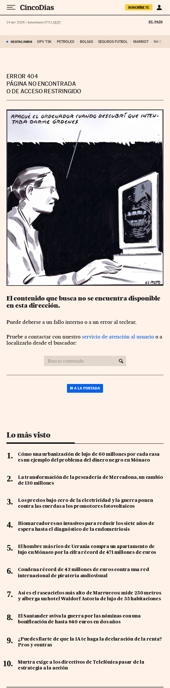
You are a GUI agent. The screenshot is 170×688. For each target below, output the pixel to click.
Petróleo (66, 42)
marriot (141, 42)
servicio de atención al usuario (118, 337)
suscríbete (139, 7)
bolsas (86, 42)
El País (155, 22)
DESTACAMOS (21, 42)
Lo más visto (28, 435)
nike (157, 42)
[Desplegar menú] (11, 7)
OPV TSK (44, 42)
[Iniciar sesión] (159, 7)
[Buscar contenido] (121, 361)
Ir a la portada (85, 388)
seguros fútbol (113, 42)
